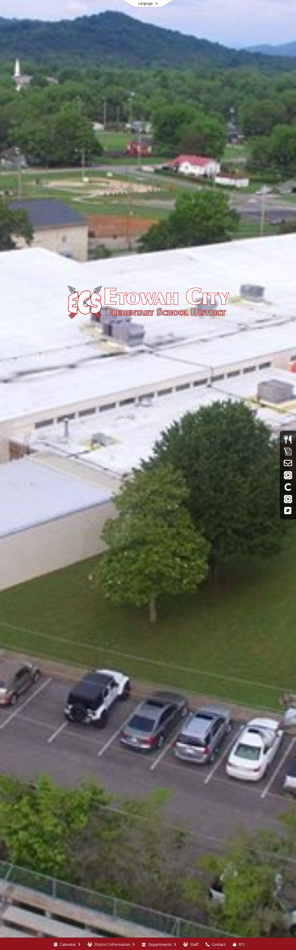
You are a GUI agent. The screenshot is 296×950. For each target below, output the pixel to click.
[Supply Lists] (288, 451)
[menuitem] (67, 944)
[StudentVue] (288, 498)
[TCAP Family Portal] (288, 510)
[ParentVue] (288, 475)
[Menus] (288, 439)
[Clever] (288, 486)
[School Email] (288, 463)
